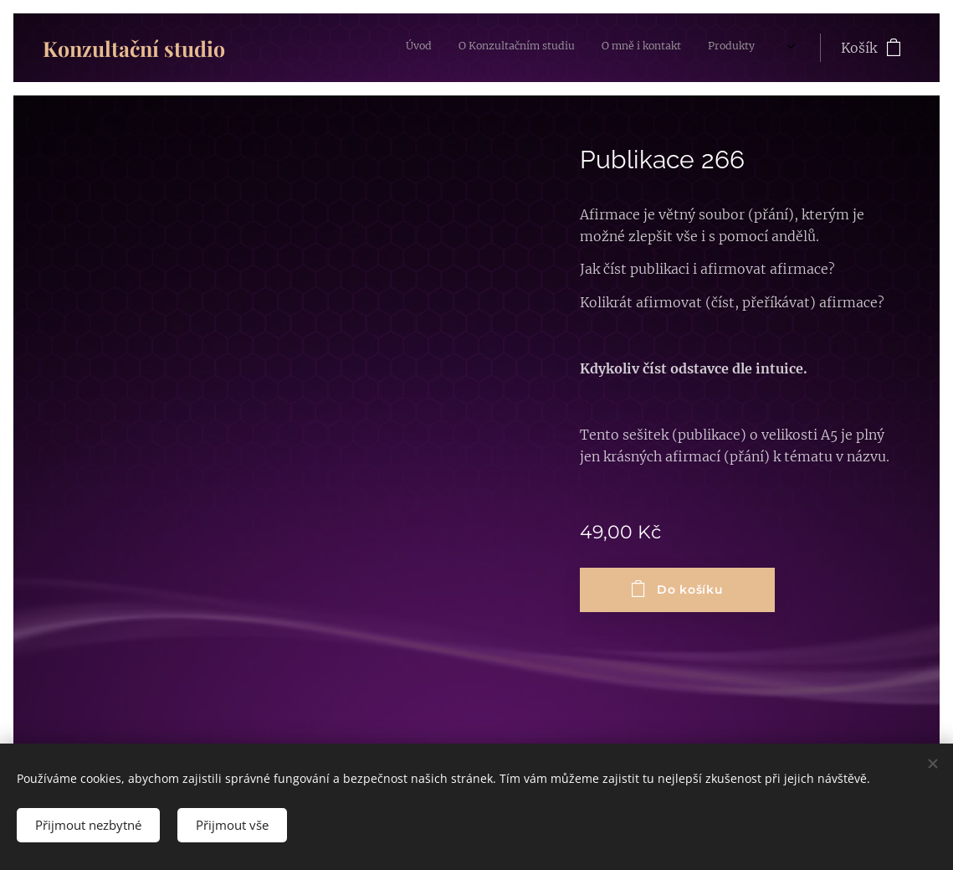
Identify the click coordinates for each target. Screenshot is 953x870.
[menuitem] (607, 48)
